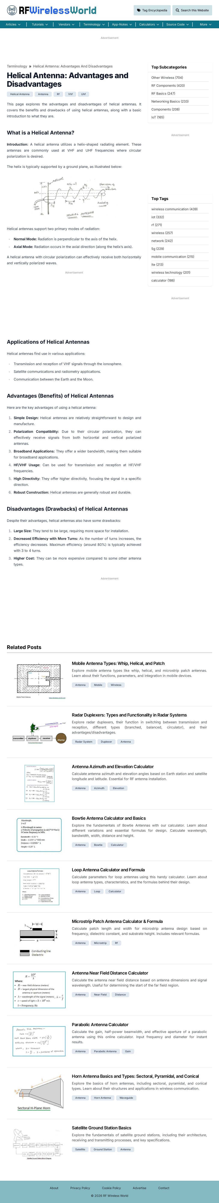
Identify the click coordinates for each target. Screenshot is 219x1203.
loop (97, 891)
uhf (83, 94)
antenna (43, 94)
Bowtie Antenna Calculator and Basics (109, 818)
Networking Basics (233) (170, 101)
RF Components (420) (168, 86)
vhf (70, 94)
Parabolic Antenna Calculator (100, 1024)
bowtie (98, 844)
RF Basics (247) (163, 93)
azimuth (99, 788)
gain (128, 1051)
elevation (118, 788)
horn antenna (102, 1097)
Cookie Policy (111, 1188)
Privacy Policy (80, 1188)
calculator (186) (163, 280)
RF (52, 10)
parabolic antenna (105, 1051)
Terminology (17, 66)
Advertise (139, 1188)
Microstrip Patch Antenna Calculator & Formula (117, 921)
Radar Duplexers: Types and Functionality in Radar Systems (129, 715)
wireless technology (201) (170, 272)
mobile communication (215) (172, 257)
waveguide (126, 1097)
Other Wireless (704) (167, 78)
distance (120, 994)
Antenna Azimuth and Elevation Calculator (113, 766)
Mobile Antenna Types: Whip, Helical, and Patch (118, 663)
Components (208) (165, 109)
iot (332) (157, 217)
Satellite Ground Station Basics (101, 1127)
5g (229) (157, 249)
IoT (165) (157, 117)
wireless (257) (162, 233)
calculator (117, 844)
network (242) (162, 241)
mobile (98, 685)
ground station (103, 1149)
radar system (83, 741)
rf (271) (156, 225)
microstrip (100, 943)
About (54, 1188)
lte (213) (157, 265)
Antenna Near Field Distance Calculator (110, 973)
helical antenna (20, 94)
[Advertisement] (109, 49)
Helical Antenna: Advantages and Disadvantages (73, 66)
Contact (163, 1188)
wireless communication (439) (174, 209)
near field (100, 994)
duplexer (106, 741)
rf (58, 94)
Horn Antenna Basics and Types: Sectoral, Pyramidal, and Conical (135, 1076)
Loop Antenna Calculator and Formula (108, 869)
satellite (80, 1149)
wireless (116, 685)
